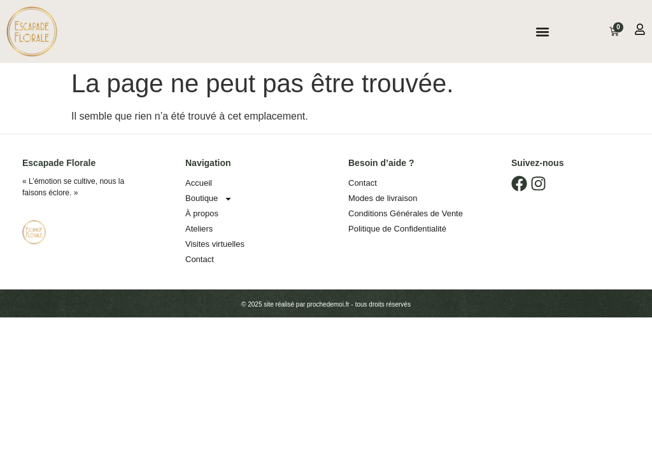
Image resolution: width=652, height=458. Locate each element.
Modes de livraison (382, 198)
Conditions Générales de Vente (405, 213)
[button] (542, 31)
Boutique (208, 198)
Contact (199, 259)
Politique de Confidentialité (397, 228)
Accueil (198, 183)
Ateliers (199, 228)
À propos (201, 213)
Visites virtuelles (214, 244)
